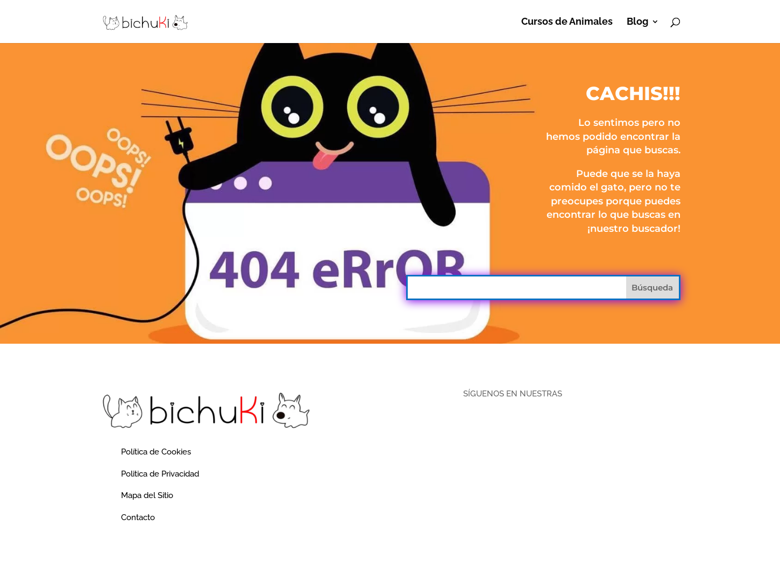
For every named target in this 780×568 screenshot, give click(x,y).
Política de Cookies (156, 452)
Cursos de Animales (567, 22)
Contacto (138, 517)
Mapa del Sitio (147, 495)
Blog (637, 22)
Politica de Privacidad (160, 474)
